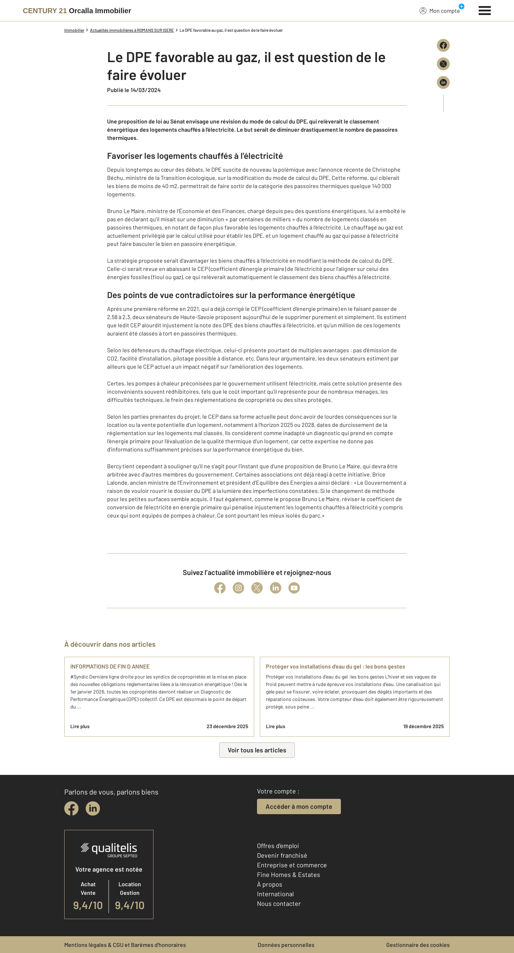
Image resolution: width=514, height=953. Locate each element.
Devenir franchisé (282, 855)
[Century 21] (77, 10)
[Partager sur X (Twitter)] (443, 63)
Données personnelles (286, 944)
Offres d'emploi (278, 845)
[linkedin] (93, 808)
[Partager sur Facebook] (443, 45)
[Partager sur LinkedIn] (443, 82)
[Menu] (485, 9)
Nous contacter (279, 903)
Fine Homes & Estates (288, 874)
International (275, 894)
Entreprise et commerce (292, 865)
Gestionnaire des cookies (418, 944)
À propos (269, 884)
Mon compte (439, 10)
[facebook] (71, 808)
